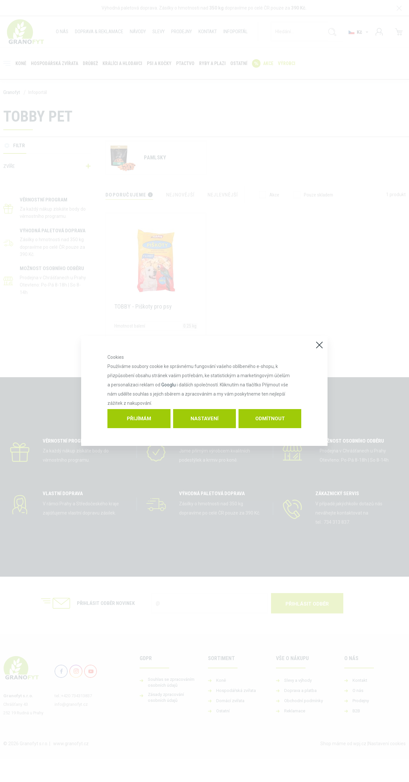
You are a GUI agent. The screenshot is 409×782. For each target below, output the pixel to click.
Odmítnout (270, 419)
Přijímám (139, 419)
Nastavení (204, 419)
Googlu (168, 384)
